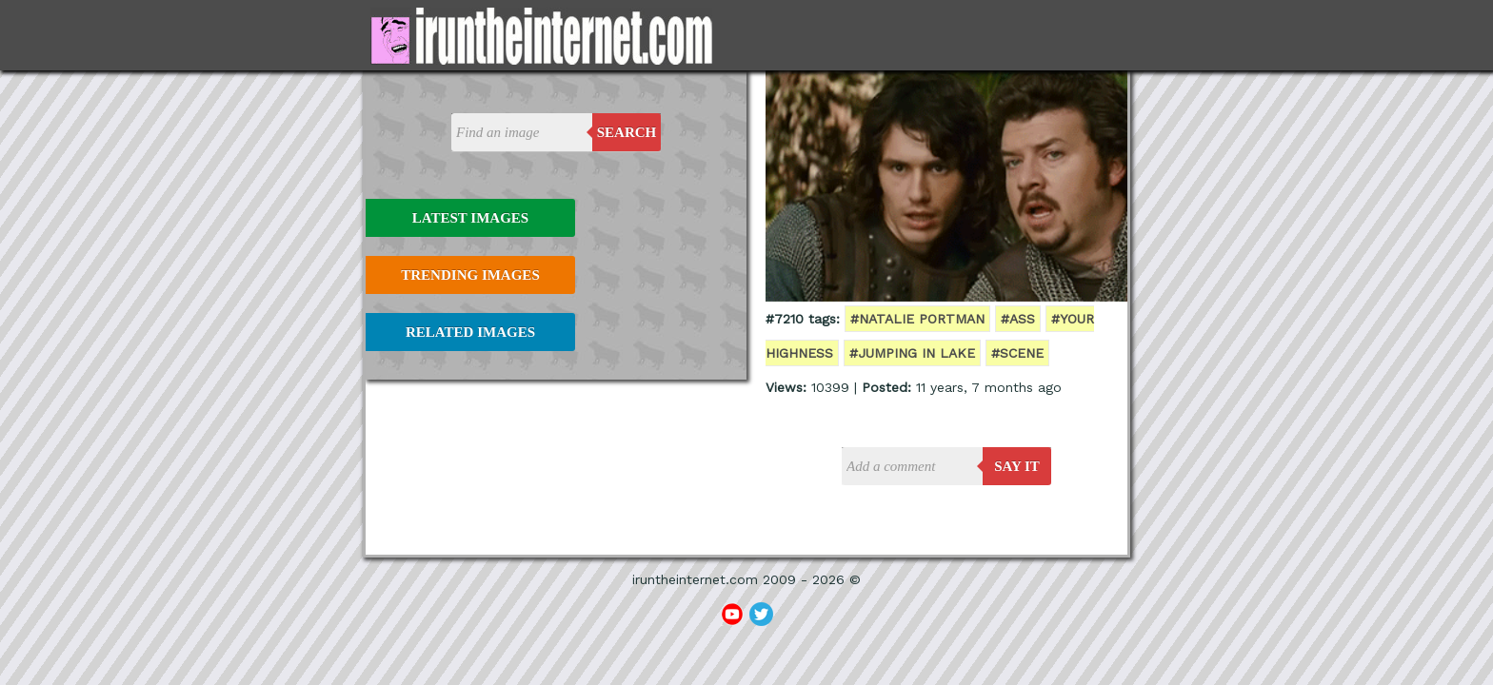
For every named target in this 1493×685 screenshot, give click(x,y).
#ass (1018, 318)
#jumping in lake (912, 353)
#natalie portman (917, 318)
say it (1017, 466)
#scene (1017, 353)
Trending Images (470, 275)
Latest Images (470, 217)
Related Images (470, 332)
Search (627, 132)
